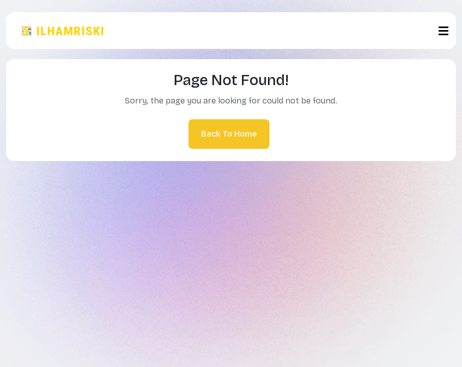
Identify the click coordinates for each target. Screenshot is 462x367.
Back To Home (229, 134)
